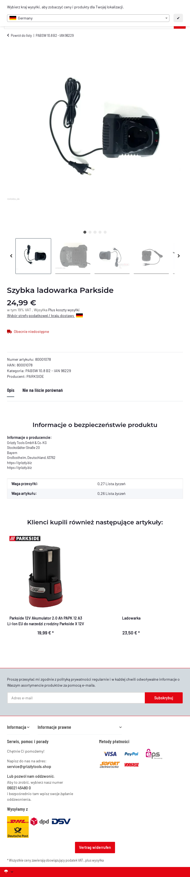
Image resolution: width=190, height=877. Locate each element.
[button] (18, 727)
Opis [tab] (10, 390)
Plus (52, 309)
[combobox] (88, 18)
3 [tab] (94, 232)
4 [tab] (100, 232)
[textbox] (88, 18)
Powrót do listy (21, 35)
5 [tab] (105, 232)
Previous (11, 256)
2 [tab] (90, 232)
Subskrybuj (163, 698)
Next (179, 256)
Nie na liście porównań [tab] (42, 390)
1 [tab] (84, 232)
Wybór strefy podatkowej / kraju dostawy (45, 315)
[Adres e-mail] (76, 698)
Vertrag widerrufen (95, 847)
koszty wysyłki (68, 309)
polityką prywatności (74, 679)
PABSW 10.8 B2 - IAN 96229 (48, 370)
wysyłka (98, 860)
